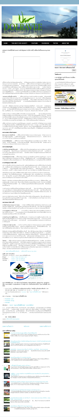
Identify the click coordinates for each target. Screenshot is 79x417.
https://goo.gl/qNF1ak (18, 258)
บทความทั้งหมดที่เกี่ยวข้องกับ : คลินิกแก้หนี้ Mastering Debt (21, 251)
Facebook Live (9, 299)
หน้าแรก (26, 326)
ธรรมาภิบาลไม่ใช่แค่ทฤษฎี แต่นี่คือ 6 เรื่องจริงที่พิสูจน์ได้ (24, 333)
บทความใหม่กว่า (7, 326)
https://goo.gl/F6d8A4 (18, 260)
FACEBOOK (45, 43)
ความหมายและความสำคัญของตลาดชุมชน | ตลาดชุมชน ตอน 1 (25, 389)
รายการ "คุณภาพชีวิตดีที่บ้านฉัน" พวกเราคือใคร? (21, 305)
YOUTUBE (34, 43)
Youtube (23, 292)
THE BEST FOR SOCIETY (19, 43)
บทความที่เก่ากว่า (45, 326)
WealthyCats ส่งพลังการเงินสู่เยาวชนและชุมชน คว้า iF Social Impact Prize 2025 (29, 381)
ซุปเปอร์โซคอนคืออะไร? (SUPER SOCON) (21, 357)
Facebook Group (10, 300)
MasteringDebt (15, 319)
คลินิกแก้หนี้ (9, 319)
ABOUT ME (65, 43)
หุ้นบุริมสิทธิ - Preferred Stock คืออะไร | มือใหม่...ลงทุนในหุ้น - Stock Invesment (29, 349)
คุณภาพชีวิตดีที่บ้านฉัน (35, 292)
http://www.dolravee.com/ (19, 257)
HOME (6, 43)
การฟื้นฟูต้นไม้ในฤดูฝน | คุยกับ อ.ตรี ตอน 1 (21, 365)
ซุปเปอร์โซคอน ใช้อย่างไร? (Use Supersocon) (21, 406)
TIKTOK (55, 43)
